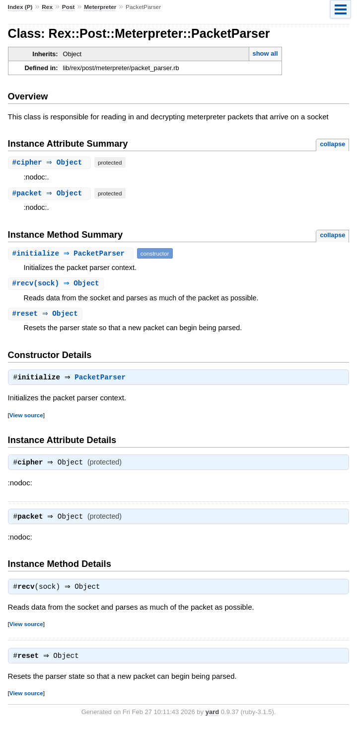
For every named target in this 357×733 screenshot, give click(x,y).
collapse (332, 144)
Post (68, 6)
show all (265, 53)
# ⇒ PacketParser (72, 253)
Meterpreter (100, 6)
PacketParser (102, 379)
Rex (47, 6)
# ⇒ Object (50, 162)
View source (26, 417)
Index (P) (20, 6)
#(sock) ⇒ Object (57, 283)
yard (212, 718)
